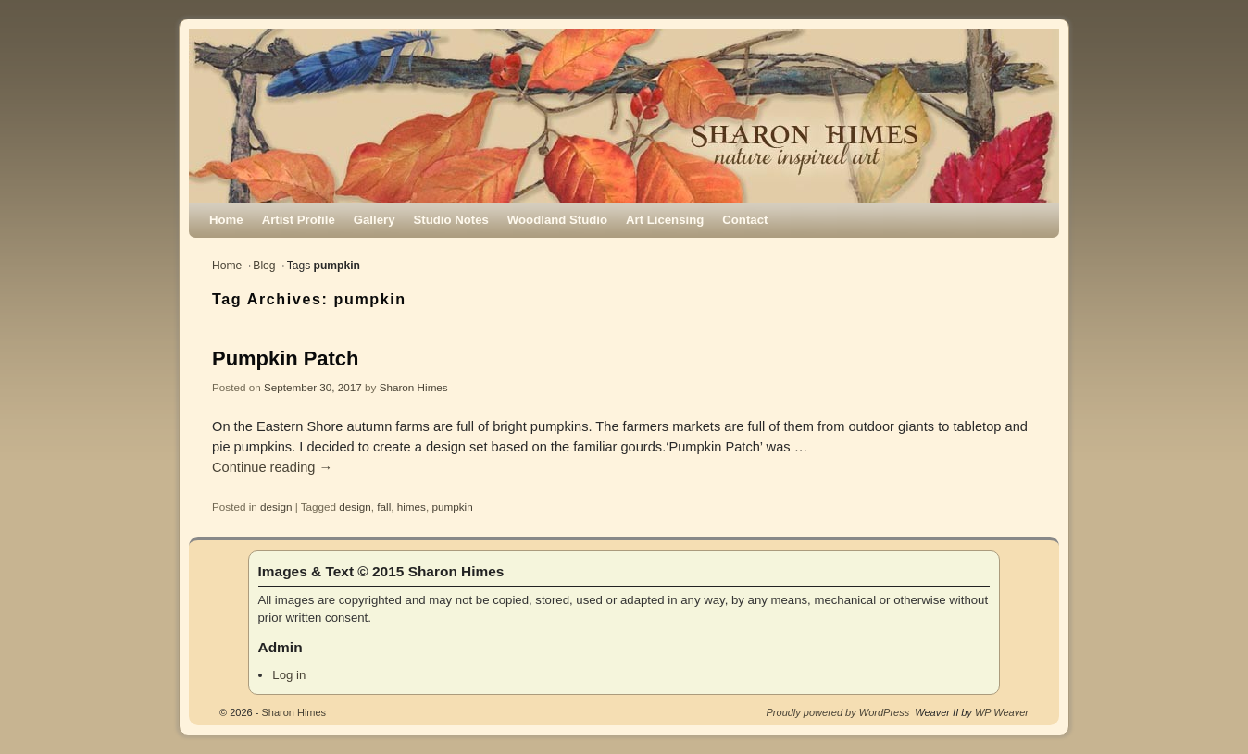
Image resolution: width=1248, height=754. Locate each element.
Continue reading (272, 467)
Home (226, 220)
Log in (289, 675)
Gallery (374, 220)
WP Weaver (1002, 712)
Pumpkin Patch (285, 358)
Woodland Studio (557, 220)
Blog (264, 265)
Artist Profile (298, 220)
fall (384, 507)
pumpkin (451, 507)
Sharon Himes (414, 387)
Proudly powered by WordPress (838, 712)
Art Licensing (665, 220)
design (276, 507)
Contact (745, 220)
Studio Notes (451, 220)
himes (411, 507)
